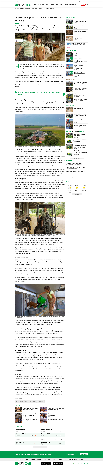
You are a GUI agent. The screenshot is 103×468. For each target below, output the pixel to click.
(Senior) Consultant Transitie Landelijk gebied (76, 167)
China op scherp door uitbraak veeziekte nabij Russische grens (80, 20)
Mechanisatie (27, 8)
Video (61, 4)
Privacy (75, 459)
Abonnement (76, 1)
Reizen (54, 459)
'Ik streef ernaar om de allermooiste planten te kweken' (79, 94)
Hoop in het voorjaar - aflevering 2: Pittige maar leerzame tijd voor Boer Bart (80, 74)
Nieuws (35, 4)
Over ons (21, 459)
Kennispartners (70, 1)
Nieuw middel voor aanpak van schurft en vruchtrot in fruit (80, 83)
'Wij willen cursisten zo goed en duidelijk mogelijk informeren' (80, 100)
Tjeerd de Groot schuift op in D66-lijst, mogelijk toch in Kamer (30, 420)
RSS (65, 459)
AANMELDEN (84, 454)
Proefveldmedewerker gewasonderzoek (74, 163)
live (84, 4)
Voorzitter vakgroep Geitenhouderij (73, 177)
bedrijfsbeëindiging (30, 401)
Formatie (41, 8)
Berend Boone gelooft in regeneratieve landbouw (79, 26)
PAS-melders (40, 401)
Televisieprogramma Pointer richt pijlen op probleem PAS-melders (30, 414)
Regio (57, 4)
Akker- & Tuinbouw (50, 4)
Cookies (69, 459)
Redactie (33, 459)
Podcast (66, 4)
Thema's (52, 8)
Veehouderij (41, 4)
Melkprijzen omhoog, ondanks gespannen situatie (80, 126)
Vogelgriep (46, 8)
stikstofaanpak (19, 401)
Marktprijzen (72, 4)
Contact (27, 459)
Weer (67, 181)
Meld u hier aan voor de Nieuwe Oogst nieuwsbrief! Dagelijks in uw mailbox (33, 454)
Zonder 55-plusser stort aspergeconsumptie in (79, 37)
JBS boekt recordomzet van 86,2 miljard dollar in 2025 (80, 32)
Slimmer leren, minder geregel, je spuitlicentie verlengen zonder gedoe (80, 88)
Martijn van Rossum (27, 23)
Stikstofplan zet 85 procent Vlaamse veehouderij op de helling (30, 408)
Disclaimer (81, 459)
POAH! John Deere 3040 (78, 53)
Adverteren (59, 459)
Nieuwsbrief (82, 1)
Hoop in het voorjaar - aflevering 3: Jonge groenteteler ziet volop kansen (80, 60)
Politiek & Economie (19, 8)
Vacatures (60, 1)
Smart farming (35, 8)
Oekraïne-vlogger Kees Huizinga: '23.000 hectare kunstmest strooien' (79, 67)
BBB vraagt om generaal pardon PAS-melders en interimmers (56, 420)
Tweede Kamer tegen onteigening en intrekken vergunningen (56, 408)
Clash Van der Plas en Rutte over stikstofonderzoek (55, 414)
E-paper (86, 1)
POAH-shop (65, 1)
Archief (44, 459)
